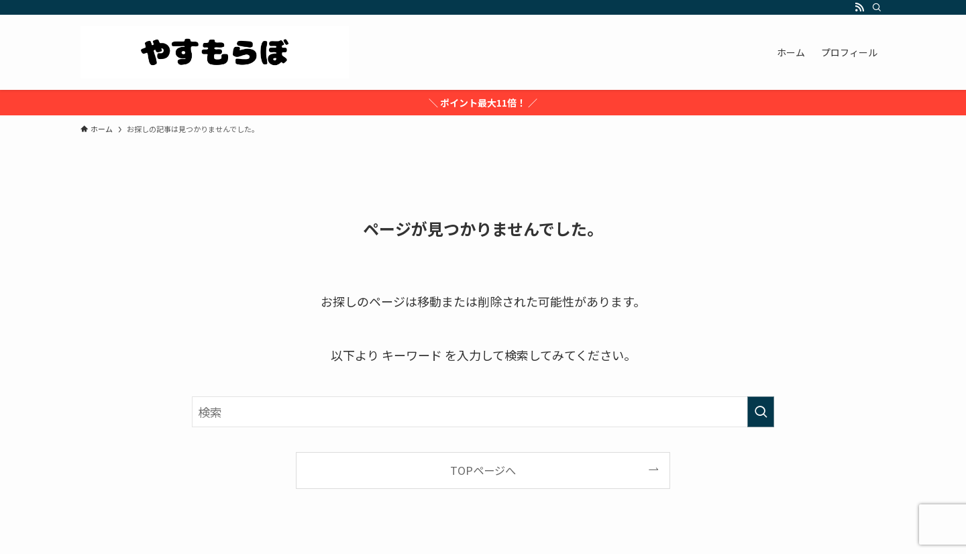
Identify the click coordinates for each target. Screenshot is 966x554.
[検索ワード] (483, 411)
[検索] (876, 7)
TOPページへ (483, 470)
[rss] (859, 7)
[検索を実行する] (760, 411)
